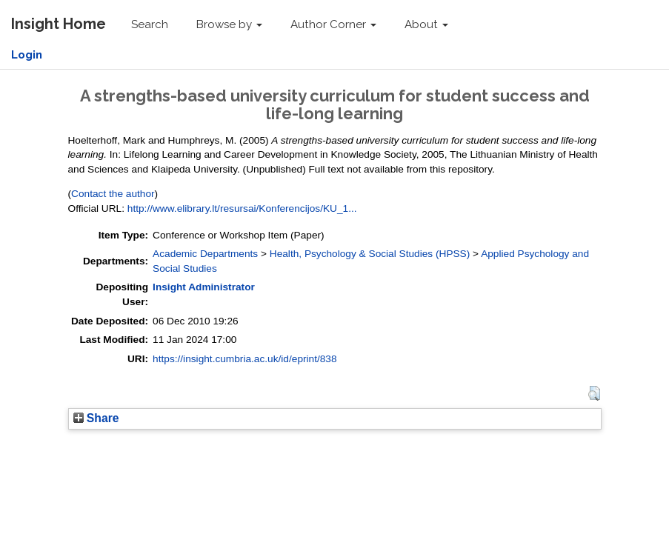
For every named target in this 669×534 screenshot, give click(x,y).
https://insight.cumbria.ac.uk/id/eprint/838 (245, 358)
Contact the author (113, 193)
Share (96, 418)
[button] (593, 393)
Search (149, 24)
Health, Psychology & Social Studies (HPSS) (370, 253)
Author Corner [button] (333, 24)
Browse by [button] (229, 24)
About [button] (426, 24)
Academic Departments (205, 253)
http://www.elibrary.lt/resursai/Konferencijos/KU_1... (242, 208)
